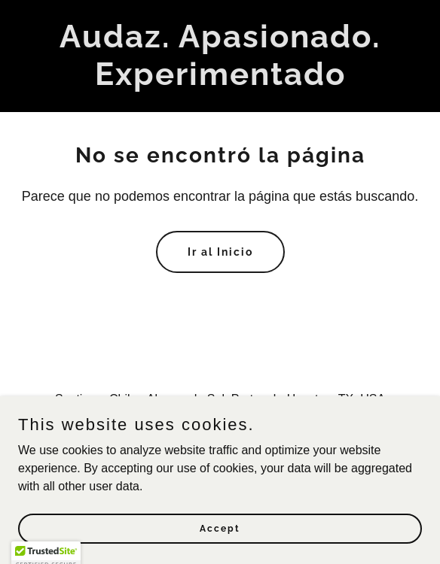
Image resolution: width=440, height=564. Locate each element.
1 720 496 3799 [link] (223, 429)
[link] (220, 80)
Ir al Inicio (220, 252)
